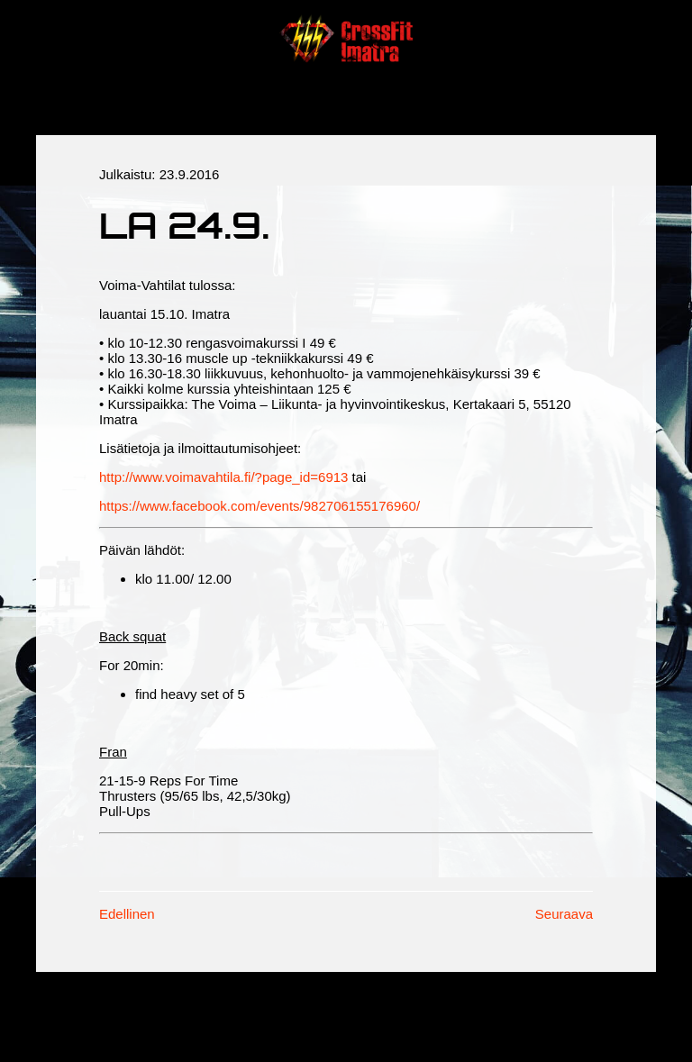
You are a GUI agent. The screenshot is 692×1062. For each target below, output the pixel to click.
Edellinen (127, 913)
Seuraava (564, 913)
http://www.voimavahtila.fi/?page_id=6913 (223, 477)
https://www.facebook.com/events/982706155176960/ (259, 505)
